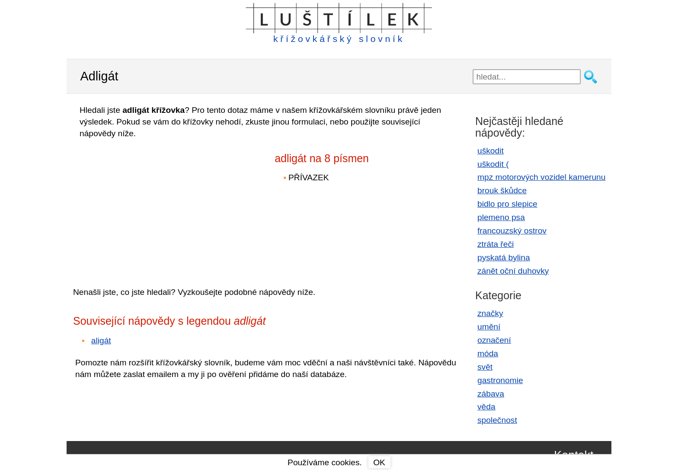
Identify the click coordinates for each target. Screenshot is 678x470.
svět (485, 366)
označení (494, 340)
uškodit (490, 150)
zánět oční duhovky (513, 270)
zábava (490, 393)
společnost (497, 420)
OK (379, 462)
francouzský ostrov (512, 230)
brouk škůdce (502, 190)
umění (488, 326)
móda (487, 353)
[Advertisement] (148, 206)
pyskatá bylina (503, 257)
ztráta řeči (495, 244)
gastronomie (500, 380)
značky (490, 313)
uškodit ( (493, 164)
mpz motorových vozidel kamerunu (541, 177)
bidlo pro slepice (507, 203)
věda (486, 406)
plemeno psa (501, 217)
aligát (101, 340)
